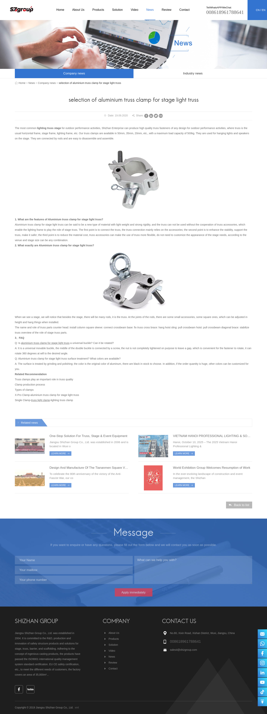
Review (166, 9)
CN (258, 10)
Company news (74, 73)
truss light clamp (40, 400)
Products (98, 9)
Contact (184, 9)
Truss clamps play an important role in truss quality (44, 379)
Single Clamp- (23, 400)
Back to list (241, 506)
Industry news (193, 73)
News (150, 9)
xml (77, 707)
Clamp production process (30, 384)
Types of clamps (24, 389)
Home (60, 9)
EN (263, 10)
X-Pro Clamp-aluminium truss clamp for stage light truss (47, 394)
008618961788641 (225, 12)
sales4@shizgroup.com (184, 649)
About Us (78, 9)
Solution (117, 9)
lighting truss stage (49, 128)
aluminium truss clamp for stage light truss (45, 343)
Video (134, 9)
